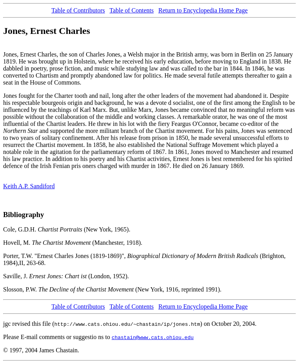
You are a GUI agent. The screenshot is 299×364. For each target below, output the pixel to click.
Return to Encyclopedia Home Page (203, 10)
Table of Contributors (78, 10)
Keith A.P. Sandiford (29, 186)
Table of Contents (131, 10)
